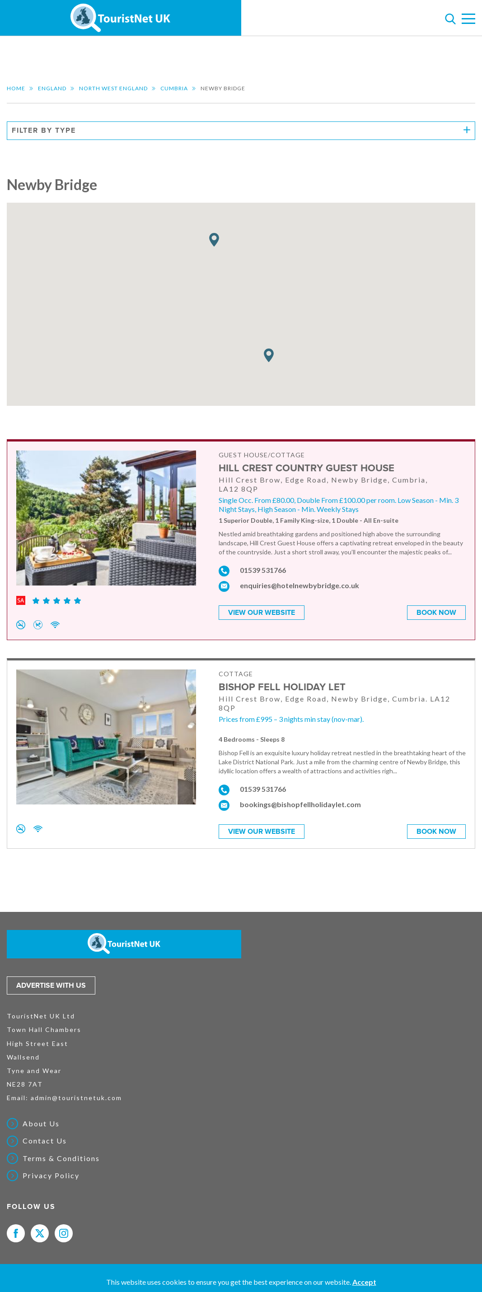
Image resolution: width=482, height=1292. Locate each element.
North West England (113, 88)
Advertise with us (51, 985)
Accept (364, 1282)
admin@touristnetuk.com (76, 1097)
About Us (41, 1123)
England (52, 88)
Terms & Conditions (61, 1158)
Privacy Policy (51, 1175)
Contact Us (45, 1141)
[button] (214, 240)
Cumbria (174, 88)
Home (16, 88)
